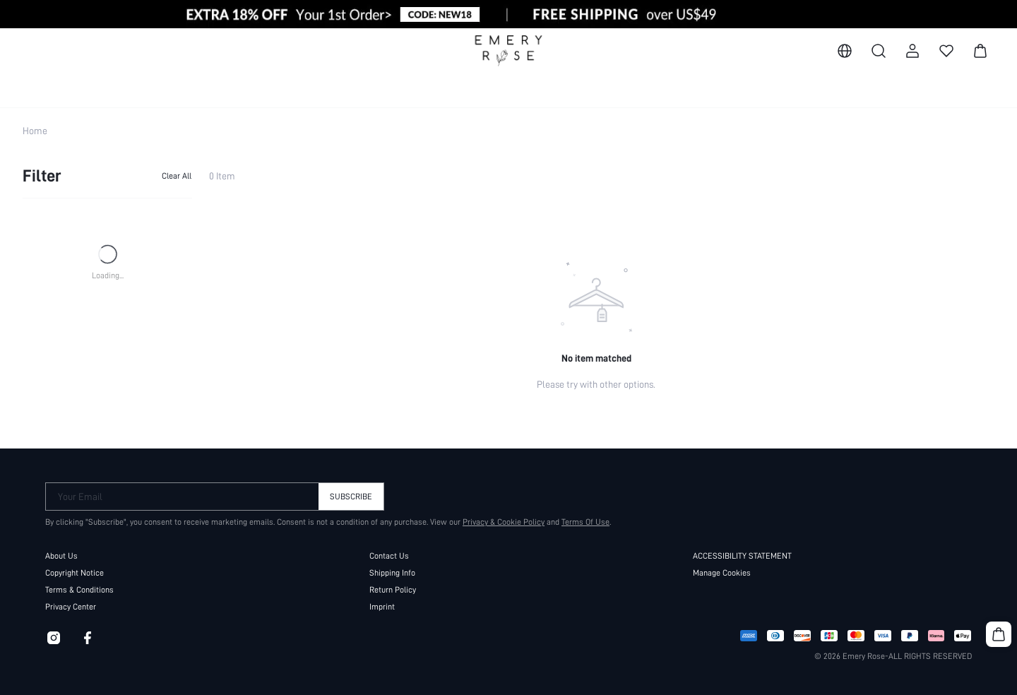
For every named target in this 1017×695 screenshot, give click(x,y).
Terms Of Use (585, 522)
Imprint (382, 607)
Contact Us (389, 556)
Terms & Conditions (79, 590)
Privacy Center (70, 607)
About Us (61, 556)
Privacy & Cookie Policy (504, 522)
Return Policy (392, 590)
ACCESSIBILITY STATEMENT (742, 556)
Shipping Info (392, 573)
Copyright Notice (74, 573)
